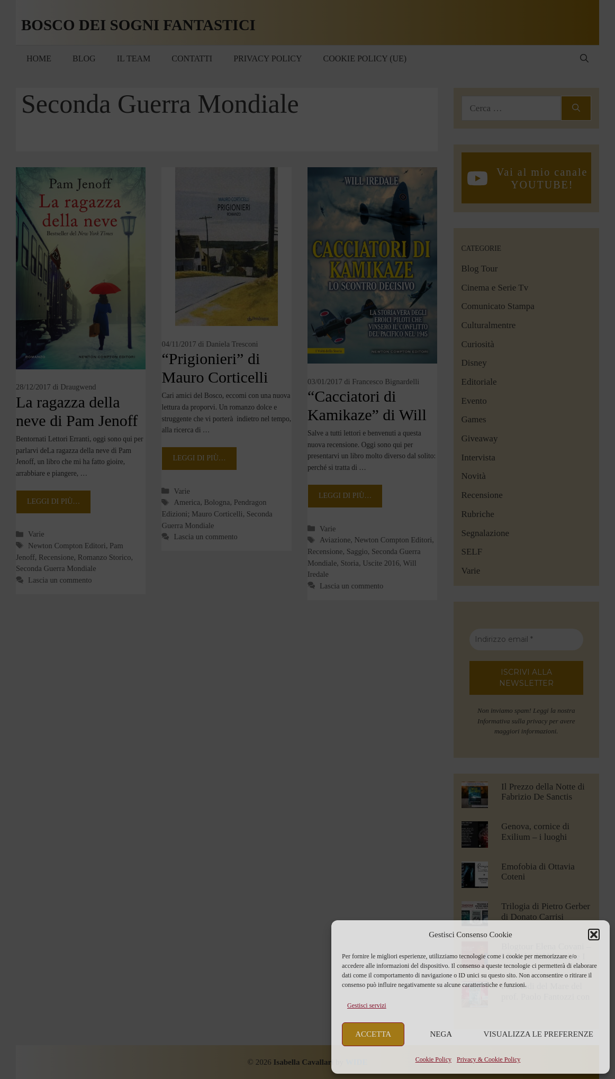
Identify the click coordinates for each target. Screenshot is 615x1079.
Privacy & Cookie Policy (488, 1059)
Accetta (373, 1034)
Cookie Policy (433, 1059)
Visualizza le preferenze (539, 1034)
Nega (441, 1034)
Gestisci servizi (366, 1005)
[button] (594, 934)
